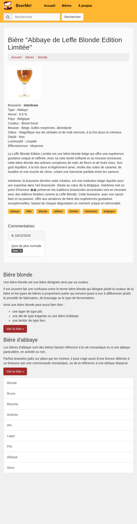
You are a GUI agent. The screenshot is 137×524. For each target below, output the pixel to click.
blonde (42, 211)
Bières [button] (67, 5)
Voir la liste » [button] (15, 329)
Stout (10, 467)
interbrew (91, 211)
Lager (11, 436)
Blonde (12, 383)
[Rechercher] (36, 17)
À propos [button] (85, 5)
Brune (11, 393)
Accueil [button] (49, 5)
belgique (109, 211)
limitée (74, 211)
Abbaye (12, 457)
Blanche (12, 404)
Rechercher (72, 17)
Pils (9, 446)
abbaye (14, 211)
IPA (9, 425)
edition (58, 211)
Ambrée (12, 414)
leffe (29, 211)
